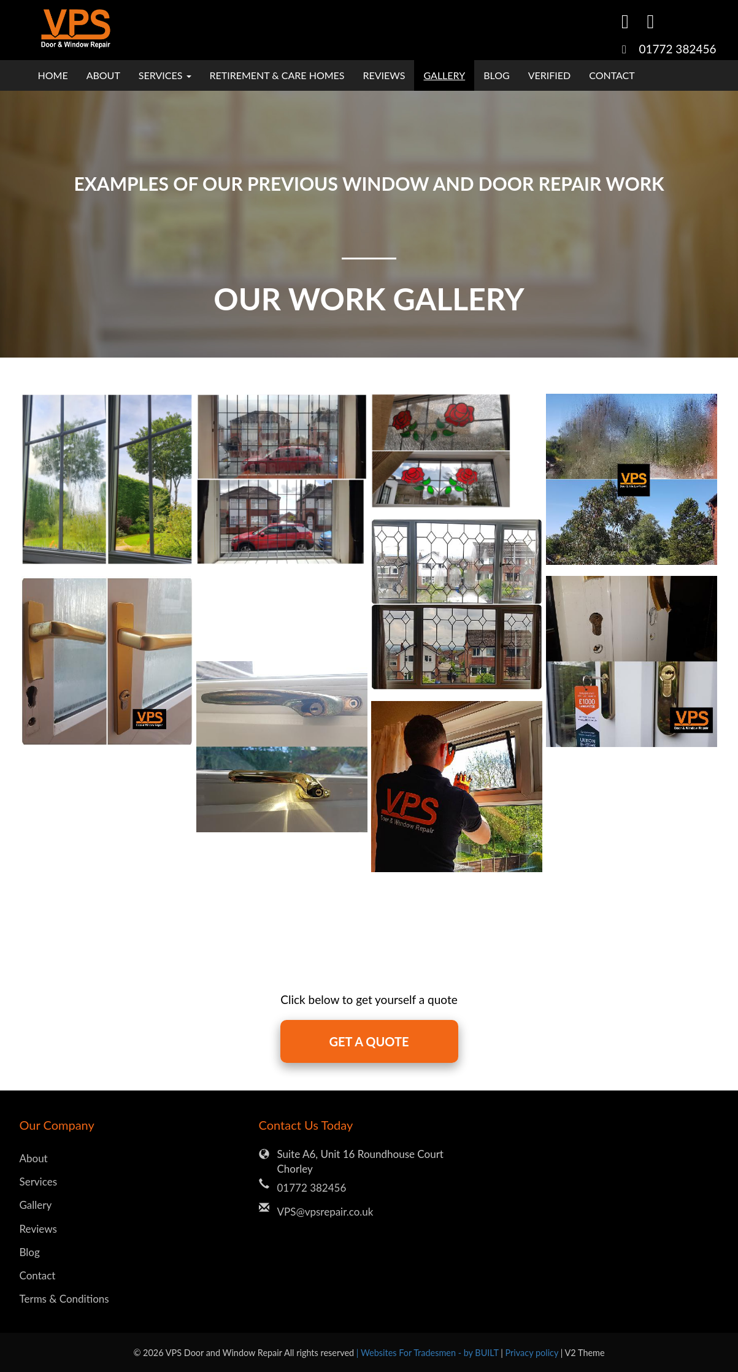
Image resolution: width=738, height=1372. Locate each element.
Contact (612, 75)
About (103, 75)
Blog (496, 75)
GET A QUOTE (369, 1041)
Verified (549, 75)
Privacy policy (533, 1352)
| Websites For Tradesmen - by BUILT (428, 1352)
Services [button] (165, 75)
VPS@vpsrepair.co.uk (325, 1211)
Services (39, 1181)
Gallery (444, 75)
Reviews (384, 75)
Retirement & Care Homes (277, 75)
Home (53, 75)
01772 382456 (677, 49)
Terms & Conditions (64, 1298)
